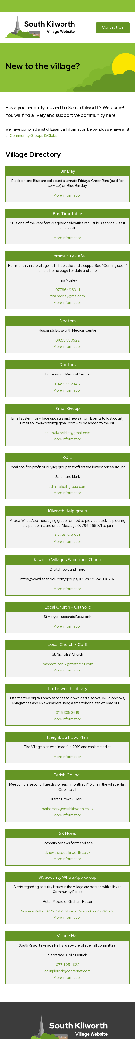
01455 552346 (67, 384)
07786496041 (67, 290)
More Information (68, 195)
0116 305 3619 (67, 712)
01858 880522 (67, 340)
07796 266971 (67, 535)
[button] (129, 6)
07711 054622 (67, 964)
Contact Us (113, 27)
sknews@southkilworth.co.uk (67, 852)
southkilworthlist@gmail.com (67, 432)
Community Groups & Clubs (33, 135)
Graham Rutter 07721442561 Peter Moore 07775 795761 (67, 911)
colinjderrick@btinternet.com (67, 971)
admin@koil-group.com (67, 486)
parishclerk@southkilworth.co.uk (67, 808)
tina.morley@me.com (67, 296)
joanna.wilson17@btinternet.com (67, 664)
